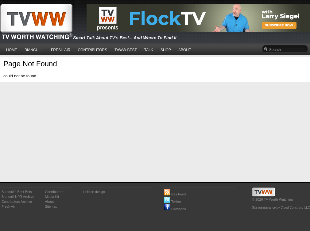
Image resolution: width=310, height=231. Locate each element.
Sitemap (51, 206)
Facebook (175, 209)
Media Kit (52, 196)
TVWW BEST (125, 50)
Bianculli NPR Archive (18, 196)
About (49, 201)
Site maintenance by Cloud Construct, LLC (281, 207)
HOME (11, 50)
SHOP (166, 50)
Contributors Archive (17, 201)
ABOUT (184, 50)
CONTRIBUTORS (92, 50)
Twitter (172, 201)
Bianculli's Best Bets (17, 192)
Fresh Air (8, 206)
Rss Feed (175, 194)
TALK (148, 50)
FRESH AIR (60, 50)
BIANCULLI (34, 50)
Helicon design (94, 192)
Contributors (54, 192)
